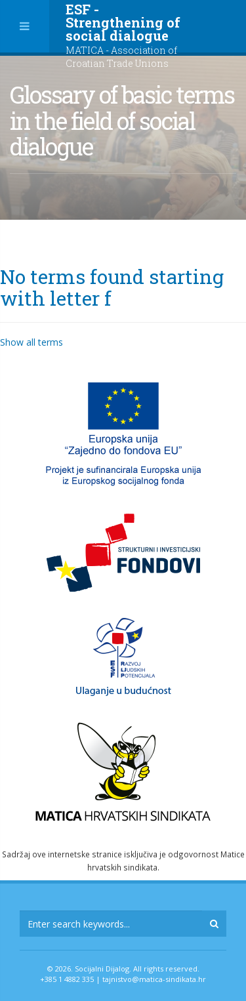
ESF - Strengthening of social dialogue (123, 35)
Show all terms (31, 342)
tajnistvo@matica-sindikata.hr (154, 979)
